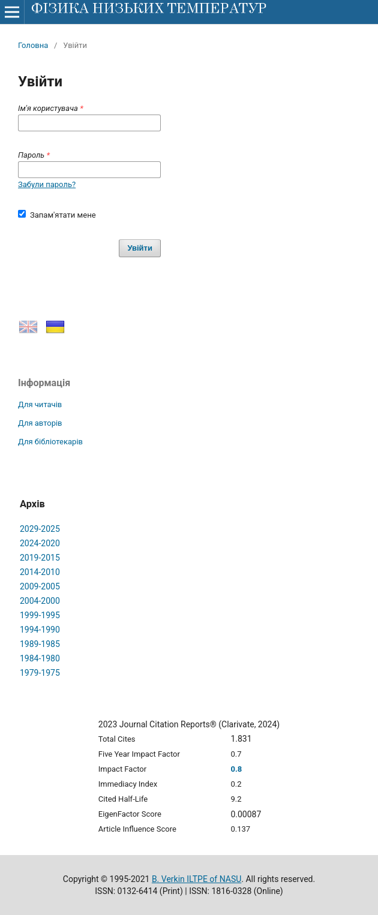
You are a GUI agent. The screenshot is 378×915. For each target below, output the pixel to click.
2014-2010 (40, 572)
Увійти (139, 247)
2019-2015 (40, 557)
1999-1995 (40, 615)
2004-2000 (40, 601)
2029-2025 (40, 529)
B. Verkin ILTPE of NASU (196, 879)
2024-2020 (40, 543)
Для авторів (40, 423)
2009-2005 (40, 586)
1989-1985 (40, 644)
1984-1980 (40, 658)
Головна (33, 45)
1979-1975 (40, 673)
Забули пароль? (47, 184)
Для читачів (40, 404)
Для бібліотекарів (50, 441)
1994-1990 (40, 629)
